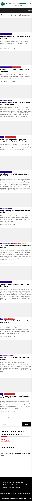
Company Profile (5, 441)
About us (3, 439)
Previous (10, 417)
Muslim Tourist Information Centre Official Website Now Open (15, 454)
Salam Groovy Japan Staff (4, 48)
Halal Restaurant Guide (17, 482)
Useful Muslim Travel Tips (22, 484)
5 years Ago (13, 48)
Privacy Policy (11, 487)
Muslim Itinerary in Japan (9, 484)
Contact (5, 487)
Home (4, 482)
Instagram (17, 487)
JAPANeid (29, 493)
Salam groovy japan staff (4, 299)
